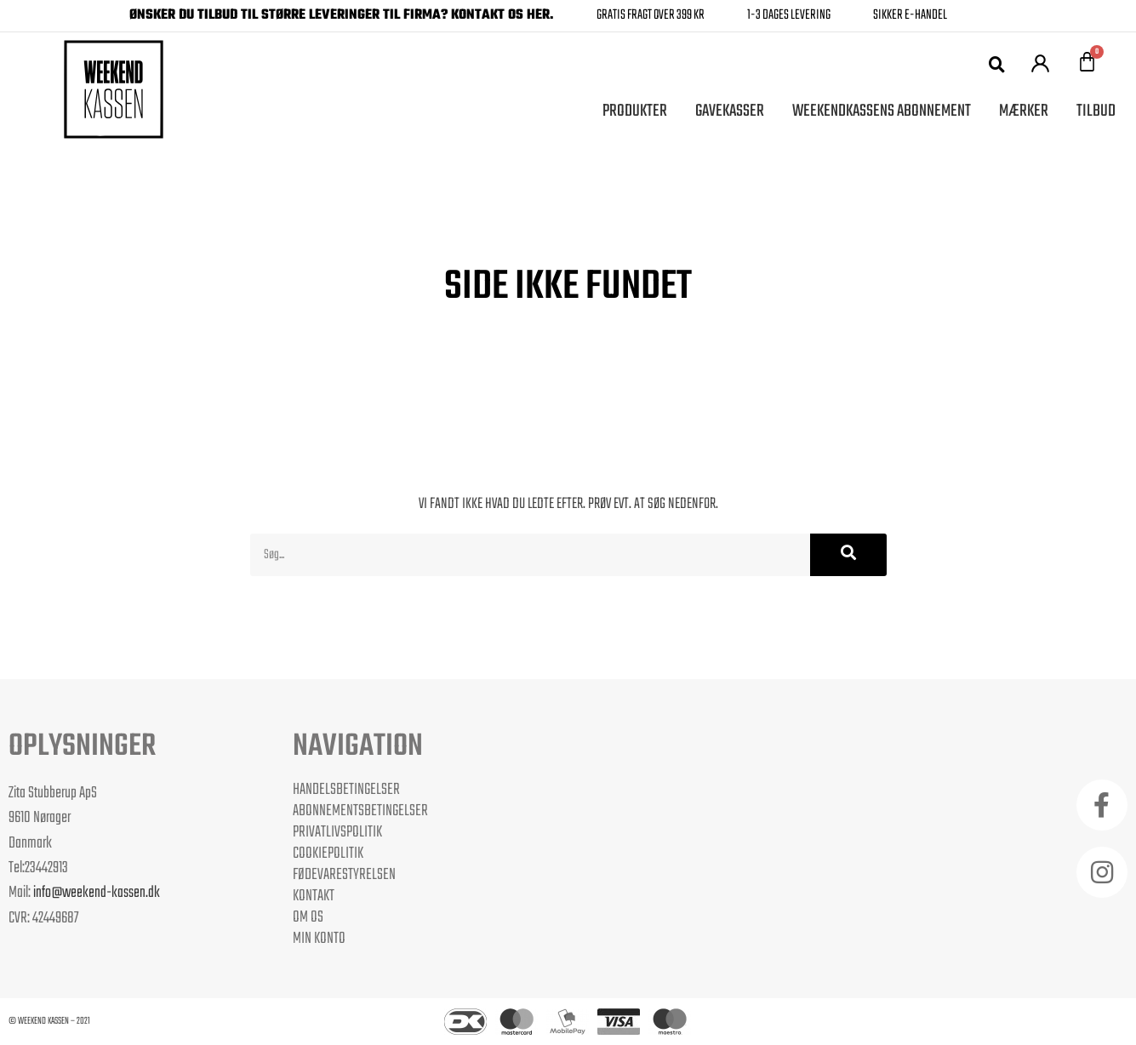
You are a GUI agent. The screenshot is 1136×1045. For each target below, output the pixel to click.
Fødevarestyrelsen (344, 874)
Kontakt (313, 896)
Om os (308, 917)
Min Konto (319, 938)
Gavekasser (729, 111)
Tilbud (1096, 111)
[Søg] (848, 555)
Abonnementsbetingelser (360, 810)
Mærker (1023, 111)
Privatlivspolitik (337, 832)
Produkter (634, 111)
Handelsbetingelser (346, 789)
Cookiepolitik (328, 853)
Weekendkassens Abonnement (881, 111)
